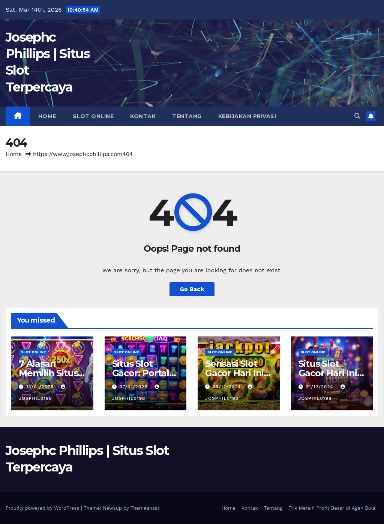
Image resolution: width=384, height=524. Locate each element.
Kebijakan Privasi (247, 116)
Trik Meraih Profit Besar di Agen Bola (331, 508)
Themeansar (144, 508)
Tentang (187, 116)
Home (47, 116)
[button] (357, 116)
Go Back (192, 289)
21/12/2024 (320, 386)
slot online (93, 116)
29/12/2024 (228, 386)
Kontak (143, 116)
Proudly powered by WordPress (43, 508)
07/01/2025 (134, 386)
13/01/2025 (41, 386)
